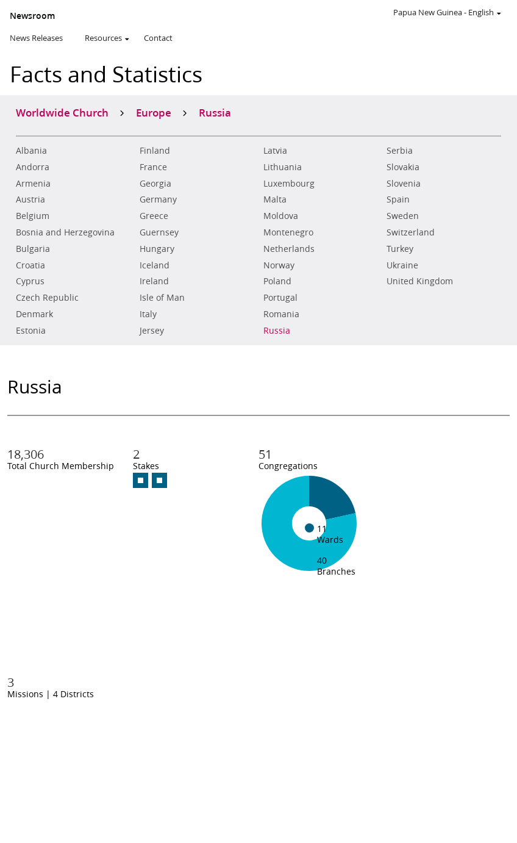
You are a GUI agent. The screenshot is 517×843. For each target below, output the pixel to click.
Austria (30, 199)
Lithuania (282, 167)
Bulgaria (33, 249)
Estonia (31, 331)
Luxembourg (289, 184)
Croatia (30, 265)
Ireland (154, 281)
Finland (155, 151)
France (153, 167)
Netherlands (289, 249)
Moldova (280, 216)
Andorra (32, 167)
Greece (154, 216)
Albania (31, 151)
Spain (398, 199)
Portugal (280, 298)
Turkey (400, 249)
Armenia (33, 184)
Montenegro (288, 232)
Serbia (400, 151)
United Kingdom (420, 281)
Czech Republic (47, 298)
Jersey (152, 331)
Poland (277, 281)
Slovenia (404, 184)
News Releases (36, 37)
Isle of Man (162, 298)
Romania (281, 314)
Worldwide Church (62, 112)
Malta (275, 199)
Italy (148, 314)
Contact (158, 37)
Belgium (32, 216)
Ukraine (402, 265)
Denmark (34, 314)
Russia (276, 331)
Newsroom (32, 16)
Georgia (155, 184)
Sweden (403, 216)
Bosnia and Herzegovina (65, 232)
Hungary (157, 249)
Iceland (154, 265)
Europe (153, 112)
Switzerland (411, 232)
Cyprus (30, 281)
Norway (278, 265)
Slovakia (403, 167)
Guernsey (159, 232)
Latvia (275, 151)
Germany (158, 199)
